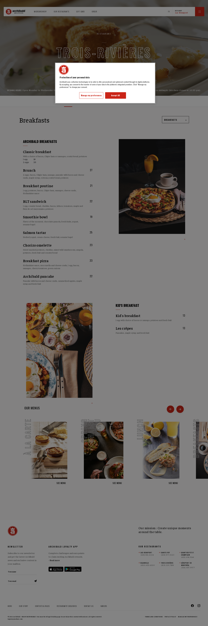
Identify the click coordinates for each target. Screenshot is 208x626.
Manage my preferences (91, 95)
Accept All (115, 95)
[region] (105, 83)
